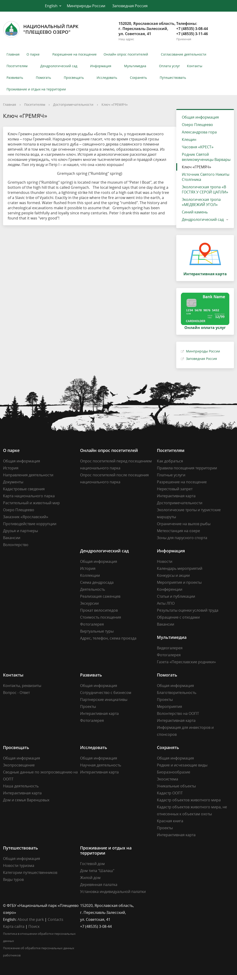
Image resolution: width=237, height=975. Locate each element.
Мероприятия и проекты (179, 582)
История (10, 468)
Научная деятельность (100, 765)
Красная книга (170, 820)
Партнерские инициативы (103, 699)
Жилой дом (90, 877)
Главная (13, 54)
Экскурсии (89, 603)
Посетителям (17, 66)
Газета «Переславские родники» (186, 661)
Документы (13, 481)
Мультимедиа (135, 66)
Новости (164, 561)
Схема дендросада (97, 582)
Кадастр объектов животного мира (189, 800)
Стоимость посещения (100, 617)
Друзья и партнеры (20, 530)
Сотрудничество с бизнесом (105, 692)
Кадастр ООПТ (170, 793)
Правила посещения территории (187, 468)
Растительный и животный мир (31, 502)
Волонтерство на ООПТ (178, 713)
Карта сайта (13, 926)
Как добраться (170, 461)
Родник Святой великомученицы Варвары (206, 157)
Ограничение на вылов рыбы (183, 523)
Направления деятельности (28, 475)
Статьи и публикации (176, 596)
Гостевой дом (92, 863)
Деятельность (92, 589)
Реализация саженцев (100, 596)
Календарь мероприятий (179, 568)
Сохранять (138, 77)
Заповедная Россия (130, 5)
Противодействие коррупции (29, 523)
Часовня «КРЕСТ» (197, 146)
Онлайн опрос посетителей (126, 54)
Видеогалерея (170, 647)
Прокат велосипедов (99, 610)
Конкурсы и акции (173, 575)
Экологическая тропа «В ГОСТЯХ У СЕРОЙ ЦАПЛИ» (205, 189)
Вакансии (11, 537)
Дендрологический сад (58, 66)
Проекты (88, 706)
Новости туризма (18, 865)
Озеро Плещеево (197, 124)
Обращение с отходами (178, 617)
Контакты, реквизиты (22, 685)
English (51, 5)
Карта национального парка (29, 495)
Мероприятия (169, 706)
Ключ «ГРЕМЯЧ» (115, 104)
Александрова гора (199, 132)
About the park (30, 919)
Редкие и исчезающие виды (182, 765)
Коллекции (90, 575)
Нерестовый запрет (175, 488)
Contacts (55, 919)
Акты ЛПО (166, 603)
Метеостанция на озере (178, 530)
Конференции (169, 589)
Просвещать (74, 77)
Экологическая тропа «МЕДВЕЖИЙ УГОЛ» (201, 202)
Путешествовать (173, 77)
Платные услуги (171, 475)
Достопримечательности (73, 104)
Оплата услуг (169, 66)
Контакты (194, 66)
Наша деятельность (21, 786)
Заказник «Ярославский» (25, 516)
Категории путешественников (30, 872)
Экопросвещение (19, 765)
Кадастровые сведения (24, 488)
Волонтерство (15, 544)
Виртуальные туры (97, 631)
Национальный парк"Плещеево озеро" (40, 29)
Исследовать (107, 77)
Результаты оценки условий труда (187, 610)
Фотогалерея (92, 624)
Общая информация (200, 117)
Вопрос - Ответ (16, 692)
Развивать (15, 77)
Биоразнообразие (173, 772)
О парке (33, 54)
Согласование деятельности (183, 54)
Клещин (189, 139)
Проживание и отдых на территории (36, 89)
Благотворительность (176, 692)
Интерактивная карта (176, 495)
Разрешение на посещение (74, 54)
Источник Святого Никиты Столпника (205, 177)
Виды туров (13, 879)
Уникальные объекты (176, 786)
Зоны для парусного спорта (182, 537)
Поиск (34, 926)
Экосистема (167, 779)
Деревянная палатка (98, 884)
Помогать (43, 77)
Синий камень (195, 212)
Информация (100, 66)
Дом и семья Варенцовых (26, 800)
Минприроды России (86, 5)
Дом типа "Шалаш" (97, 870)
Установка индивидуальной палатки (113, 891)
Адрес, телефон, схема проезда (108, 638)
